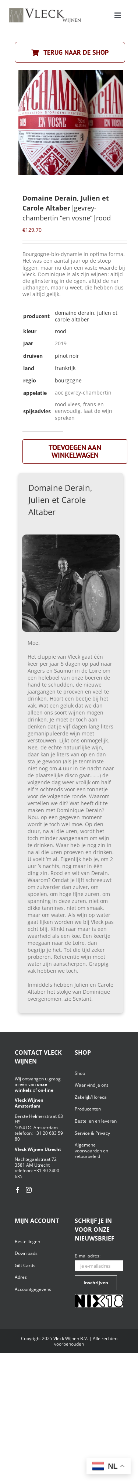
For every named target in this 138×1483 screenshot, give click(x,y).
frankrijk (65, 367)
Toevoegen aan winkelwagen (75, 451)
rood (60, 331)
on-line (45, 1090)
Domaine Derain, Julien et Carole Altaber (86, 316)
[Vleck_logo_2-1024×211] (45, 10)
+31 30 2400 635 (37, 1173)
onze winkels (31, 1087)
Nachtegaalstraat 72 (36, 1159)
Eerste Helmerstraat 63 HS (39, 1119)
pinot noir (67, 355)
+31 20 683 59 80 (39, 1136)
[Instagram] (29, 1190)
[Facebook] (18, 1190)
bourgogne (68, 380)
